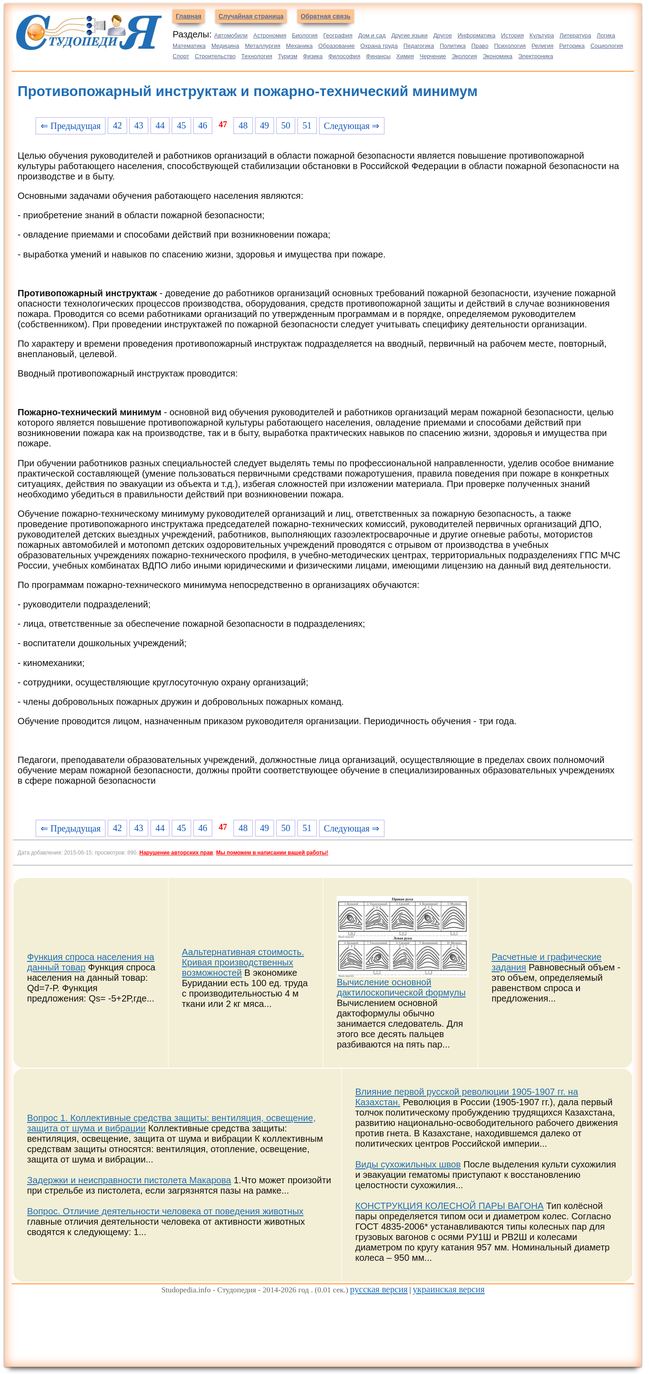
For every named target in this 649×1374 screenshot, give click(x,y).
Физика (313, 56)
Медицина (225, 45)
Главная (188, 16)
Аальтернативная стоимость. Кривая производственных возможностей (243, 962)
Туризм (287, 56)
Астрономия (269, 35)
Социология (606, 45)
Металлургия (262, 45)
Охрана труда (379, 45)
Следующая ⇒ (351, 126)
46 (202, 125)
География (337, 35)
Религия (542, 45)
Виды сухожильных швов (408, 1164)
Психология (510, 45)
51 (306, 125)
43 (138, 125)
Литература (575, 35)
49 (264, 125)
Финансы (378, 56)
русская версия (379, 1289)
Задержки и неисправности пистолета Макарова (129, 1180)
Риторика (572, 45)
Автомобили (230, 35)
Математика (189, 45)
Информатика (476, 35)
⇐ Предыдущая (71, 126)
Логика (606, 35)
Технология (256, 56)
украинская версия (449, 1289)
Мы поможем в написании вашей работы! (272, 853)
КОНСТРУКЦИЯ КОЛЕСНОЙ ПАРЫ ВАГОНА (449, 1206)
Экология (464, 56)
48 (242, 125)
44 (160, 125)
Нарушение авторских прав (176, 853)
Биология (305, 35)
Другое (442, 35)
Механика (299, 45)
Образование (336, 45)
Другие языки (409, 35)
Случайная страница (251, 16)
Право (480, 45)
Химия (405, 56)
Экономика (497, 56)
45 (181, 125)
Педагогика (418, 45)
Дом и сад (372, 35)
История (512, 35)
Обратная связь (326, 16)
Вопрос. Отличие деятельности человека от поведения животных (165, 1211)
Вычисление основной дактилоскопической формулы (401, 987)
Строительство (215, 56)
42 (117, 125)
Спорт (181, 56)
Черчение (433, 56)
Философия (344, 56)
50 (285, 125)
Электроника (535, 56)
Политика (453, 45)
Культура (542, 35)
